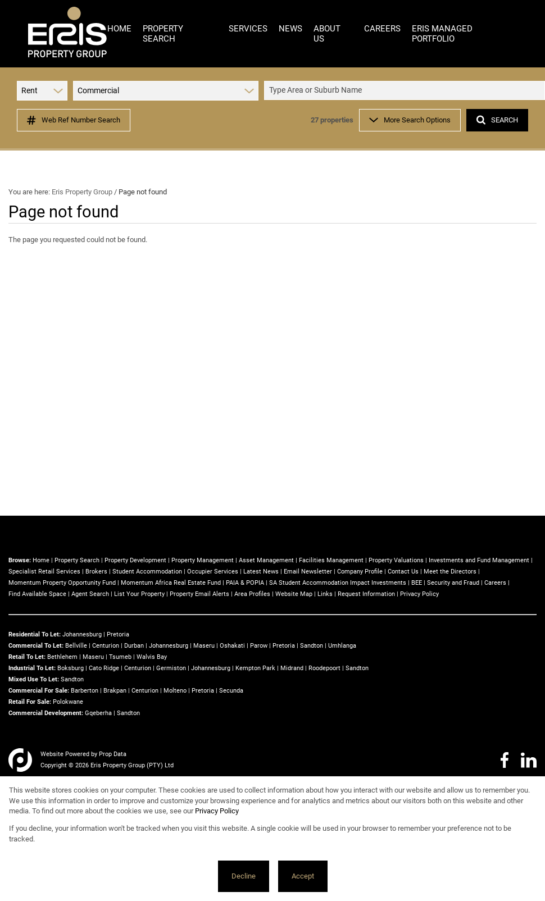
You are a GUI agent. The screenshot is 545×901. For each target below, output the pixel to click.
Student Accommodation (147, 571)
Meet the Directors (450, 571)
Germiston (171, 668)
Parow (258, 645)
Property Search (76, 560)
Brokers (96, 571)
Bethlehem (62, 657)
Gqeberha (98, 713)
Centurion (105, 645)
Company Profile (360, 571)
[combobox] (406, 90)
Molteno (175, 690)
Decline (243, 876)
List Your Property (139, 594)
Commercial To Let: (35, 645)
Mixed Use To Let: (33, 679)
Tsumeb (120, 657)
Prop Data (112, 754)
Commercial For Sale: (38, 690)
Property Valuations (396, 560)
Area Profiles (252, 594)
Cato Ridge (104, 668)
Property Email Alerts (199, 594)
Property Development (135, 560)
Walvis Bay (152, 657)
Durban (134, 645)
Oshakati (232, 645)
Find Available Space (37, 594)
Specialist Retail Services (44, 571)
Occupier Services (212, 571)
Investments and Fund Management (479, 560)
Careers (495, 582)
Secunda (231, 690)
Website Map (293, 594)
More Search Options (410, 120)
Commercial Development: (45, 713)
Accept (303, 876)
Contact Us (403, 571)
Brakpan (114, 690)
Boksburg (70, 668)
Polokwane (68, 702)
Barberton (84, 690)
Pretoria (118, 634)
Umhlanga (342, 645)
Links (325, 594)
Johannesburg (82, 634)
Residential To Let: (34, 634)
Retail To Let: (27, 657)
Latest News (261, 571)
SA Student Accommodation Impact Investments (337, 582)
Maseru (204, 645)
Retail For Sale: (29, 702)
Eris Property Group (82, 192)
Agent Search (90, 594)
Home (41, 560)
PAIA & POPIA (245, 582)
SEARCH (497, 120)
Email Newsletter (308, 571)
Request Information (366, 594)
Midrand (291, 668)
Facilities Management (331, 560)
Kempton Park (255, 668)
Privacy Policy (419, 594)
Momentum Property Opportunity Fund (62, 582)
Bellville (76, 645)
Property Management (202, 560)
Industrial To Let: (32, 668)
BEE (416, 582)
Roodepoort (324, 668)
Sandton (311, 645)
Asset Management (266, 560)
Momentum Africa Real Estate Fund (171, 582)
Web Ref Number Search (73, 120)
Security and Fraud (453, 582)
